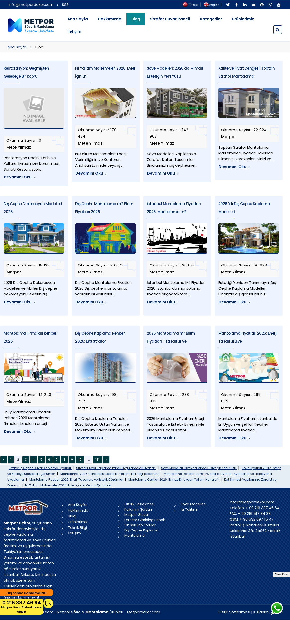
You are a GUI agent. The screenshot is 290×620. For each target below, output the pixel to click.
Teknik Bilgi (77, 527)
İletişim (74, 31)
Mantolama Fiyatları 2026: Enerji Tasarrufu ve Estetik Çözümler (76, 479)
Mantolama (134, 535)
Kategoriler (211, 19)
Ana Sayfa (77, 19)
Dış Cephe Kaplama (141, 530)
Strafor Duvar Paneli (170, 19)
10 (80, 459)
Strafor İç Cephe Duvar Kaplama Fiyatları (40, 468)
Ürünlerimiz (243, 19)
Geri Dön (281, 574)
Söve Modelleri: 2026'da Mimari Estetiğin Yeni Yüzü (199, 468)
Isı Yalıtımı (189, 509)
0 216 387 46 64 (21, 606)
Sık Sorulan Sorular (140, 525)
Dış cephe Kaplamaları (26, 593)
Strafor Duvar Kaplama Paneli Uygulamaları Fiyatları (116, 468)
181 (97, 459)
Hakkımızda (109, 19)
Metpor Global (136, 514)
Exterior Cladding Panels (145, 519)
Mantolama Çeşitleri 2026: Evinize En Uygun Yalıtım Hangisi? (173, 479)
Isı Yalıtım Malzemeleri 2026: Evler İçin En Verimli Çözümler (68, 485)
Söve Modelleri (193, 504)
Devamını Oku (19, 177)
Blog (72, 516)
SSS (65, 4)
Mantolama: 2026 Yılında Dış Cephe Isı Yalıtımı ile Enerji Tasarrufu (109, 474)
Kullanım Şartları (138, 509)
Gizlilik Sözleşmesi (139, 504)
